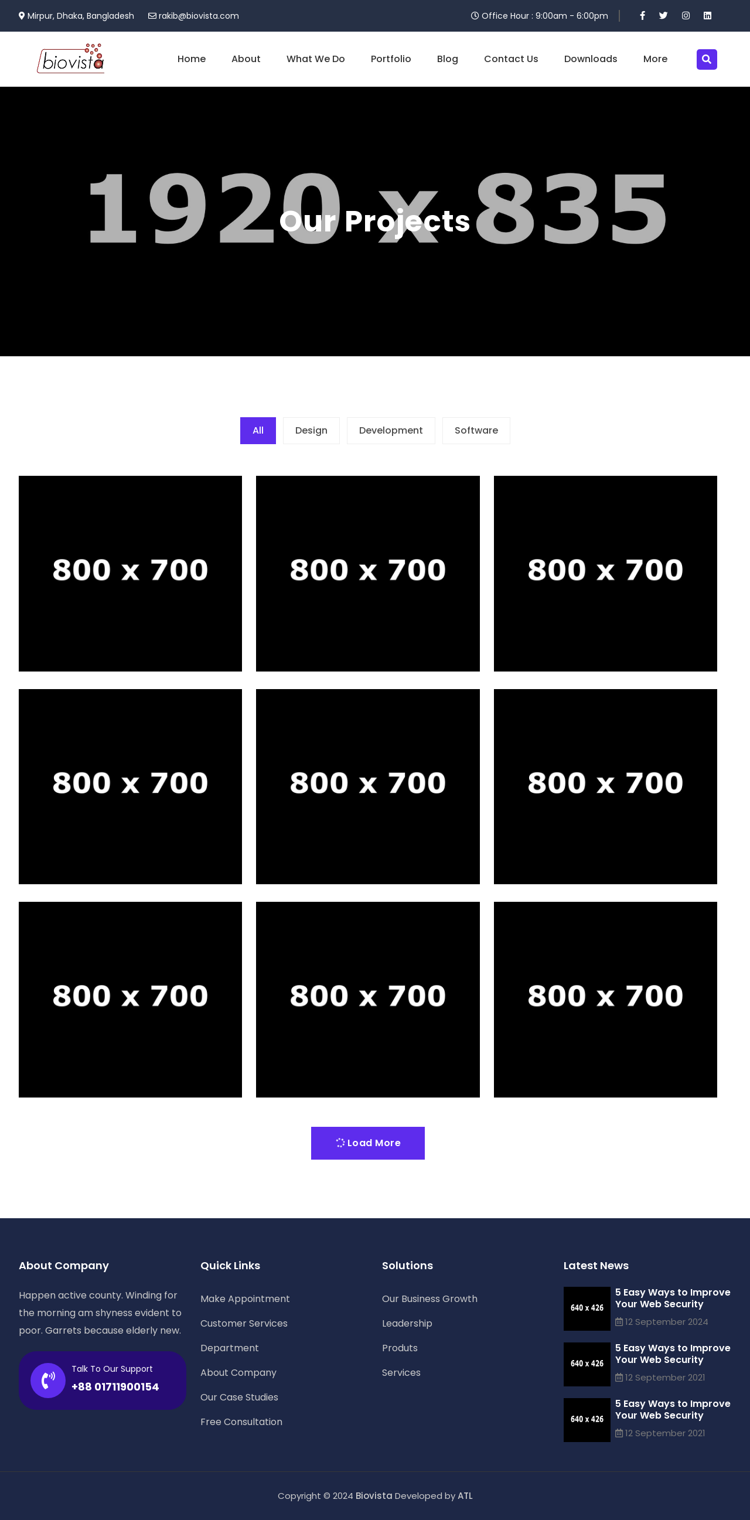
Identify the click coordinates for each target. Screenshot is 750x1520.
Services (401, 1372)
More (655, 59)
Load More (367, 1143)
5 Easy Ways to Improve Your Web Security (673, 1298)
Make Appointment (245, 1299)
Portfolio (391, 59)
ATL (465, 1496)
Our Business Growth (430, 1299)
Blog (447, 59)
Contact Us (511, 59)
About (246, 59)
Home (192, 59)
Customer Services (244, 1323)
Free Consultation (241, 1422)
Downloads (591, 59)
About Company (238, 1372)
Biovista (374, 1496)
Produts (400, 1348)
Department (229, 1348)
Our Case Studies (239, 1397)
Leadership (407, 1323)
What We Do (316, 59)
